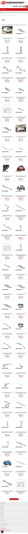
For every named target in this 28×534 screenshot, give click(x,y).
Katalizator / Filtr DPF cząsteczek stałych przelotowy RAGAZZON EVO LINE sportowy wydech (20, 78)
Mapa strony (2, 513)
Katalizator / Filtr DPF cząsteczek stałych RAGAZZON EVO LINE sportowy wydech (7, 78)
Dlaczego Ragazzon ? (3, 520)
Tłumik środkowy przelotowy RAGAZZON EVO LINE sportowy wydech (7, 156)
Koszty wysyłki (2, 514)
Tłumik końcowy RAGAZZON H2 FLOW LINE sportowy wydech (20, 274)
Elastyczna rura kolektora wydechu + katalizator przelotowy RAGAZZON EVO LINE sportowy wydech (21, 216)
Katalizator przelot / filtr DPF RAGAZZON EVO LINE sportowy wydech (7, 58)
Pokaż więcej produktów (14, 499)
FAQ (1, 521)
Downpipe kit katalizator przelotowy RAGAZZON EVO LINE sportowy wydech (21, 235)
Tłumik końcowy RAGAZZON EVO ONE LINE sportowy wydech (7, 97)
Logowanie (2, 506)
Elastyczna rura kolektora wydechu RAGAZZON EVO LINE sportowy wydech (20, 412)
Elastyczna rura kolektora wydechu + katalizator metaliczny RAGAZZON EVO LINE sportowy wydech (7, 236)
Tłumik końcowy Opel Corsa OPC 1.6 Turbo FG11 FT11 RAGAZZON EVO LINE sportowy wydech (21, 196)
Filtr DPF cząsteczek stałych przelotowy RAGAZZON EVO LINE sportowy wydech (20, 98)
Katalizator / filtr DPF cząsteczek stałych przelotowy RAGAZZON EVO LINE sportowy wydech (20, 255)
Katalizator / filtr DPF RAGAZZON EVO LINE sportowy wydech (20, 58)
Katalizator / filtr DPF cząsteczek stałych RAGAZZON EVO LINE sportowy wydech (7, 117)
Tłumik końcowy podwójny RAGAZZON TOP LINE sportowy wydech (7, 373)
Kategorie (14, 9)
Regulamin (2, 515)
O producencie (2, 519)
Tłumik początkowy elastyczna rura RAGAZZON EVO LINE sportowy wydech (7, 196)
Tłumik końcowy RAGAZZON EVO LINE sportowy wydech (7, 38)
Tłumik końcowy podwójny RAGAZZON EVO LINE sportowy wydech (20, 176)
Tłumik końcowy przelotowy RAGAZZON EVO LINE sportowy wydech (20, 373)
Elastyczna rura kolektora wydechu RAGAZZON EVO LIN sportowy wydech (20, 156)
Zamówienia (2, 507)
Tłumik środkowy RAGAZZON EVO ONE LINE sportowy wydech (20, 353)
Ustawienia (2, 508)
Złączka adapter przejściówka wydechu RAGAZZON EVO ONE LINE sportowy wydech (21, 393)
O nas (1, 518)
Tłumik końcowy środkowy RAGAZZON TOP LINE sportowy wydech (7, 471)
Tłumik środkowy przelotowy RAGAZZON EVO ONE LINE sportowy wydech (7, 354)
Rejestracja (2, 505)
